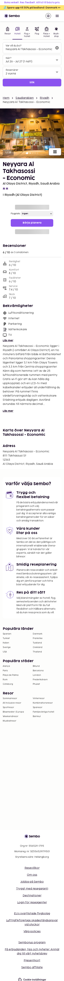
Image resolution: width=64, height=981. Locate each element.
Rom (5, 679)
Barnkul (37, 716)
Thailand (37, 652)
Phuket (36, 684)
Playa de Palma (10, 675)
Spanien (7, 634)
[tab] (7, 33)
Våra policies (32, 931)
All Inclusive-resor (12, 703)
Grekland (37, 647)
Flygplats (15, 213)
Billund (36, 666)
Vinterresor (39, 698)
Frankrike (37, 638)
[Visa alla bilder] (55, 152)
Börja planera (32, 223)
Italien (6, 643)
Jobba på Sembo (32, 881)
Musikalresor (9, 721)
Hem (6, 98)
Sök (32, 82)
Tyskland (37, 643)
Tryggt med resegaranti (32, 888)
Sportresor (8, 707)
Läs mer (8, 340)
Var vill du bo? (13, 45)
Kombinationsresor (43, 703)
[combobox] (29, 49)
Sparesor (37, 707)
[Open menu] (57, 16)
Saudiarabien (25, 98)
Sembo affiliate (32, 967)
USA (5, 652)
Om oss (32, 875)
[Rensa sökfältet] (57, 48)
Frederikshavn (40, 679)
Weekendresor (10, 716)
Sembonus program (32, 942)
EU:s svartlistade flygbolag (32, 913)
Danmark (37, 634)
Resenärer (12, 70)
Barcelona (38, 670)
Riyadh (44, 98)
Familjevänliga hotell (43, 712)
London (37, 675)
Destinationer (32, 895)
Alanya (6, 666)
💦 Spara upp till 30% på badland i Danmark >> (32, 7)
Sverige (7, 647)
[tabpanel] (32, 64)
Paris (5, 670)
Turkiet (6, 638)
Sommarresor (10, 698)
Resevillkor (32, 868)
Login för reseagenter (32, 902)
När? (8, 58)
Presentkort (32, 960)
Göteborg (8, 684)
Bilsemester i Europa (13, 712)
